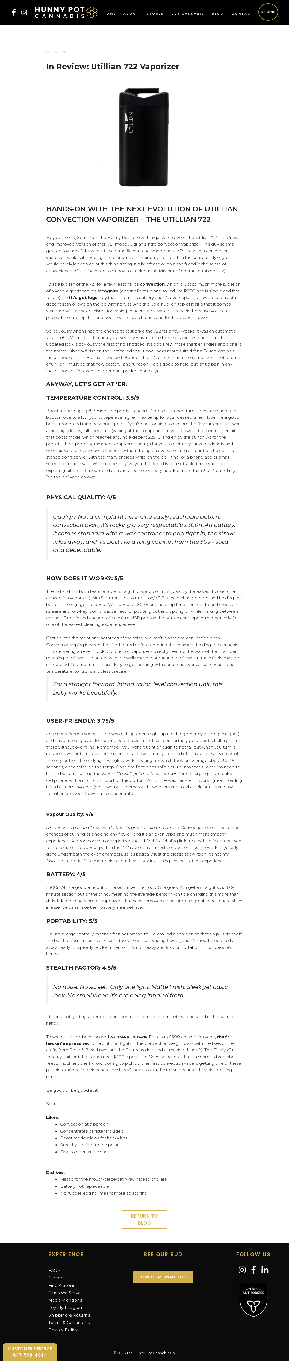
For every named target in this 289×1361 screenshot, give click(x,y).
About (131, 13)
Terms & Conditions (69, 1322)
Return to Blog (144, 1219)
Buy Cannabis (187, 13)
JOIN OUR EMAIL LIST (163, 1276)
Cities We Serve (64, 1292)
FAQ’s (54, 1270)
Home (109, 13)
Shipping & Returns (69, 1315)
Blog (218, 13)
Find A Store (61, 1285)
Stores (155, 13)
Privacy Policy (63, 1329)
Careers (56, 1277)
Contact (243, 13)
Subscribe (268, 11)
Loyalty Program (66, 1307)
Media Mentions (65, 1300)
